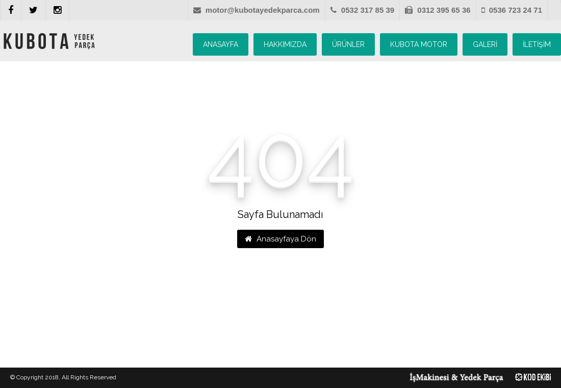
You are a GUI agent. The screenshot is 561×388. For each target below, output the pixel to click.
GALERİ (485, 44)
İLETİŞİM (537, 44)
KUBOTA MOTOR (418, 44)
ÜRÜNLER (348, 44)
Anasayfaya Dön (280, 239)
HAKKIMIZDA (285, 44)
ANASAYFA (220, 44)
